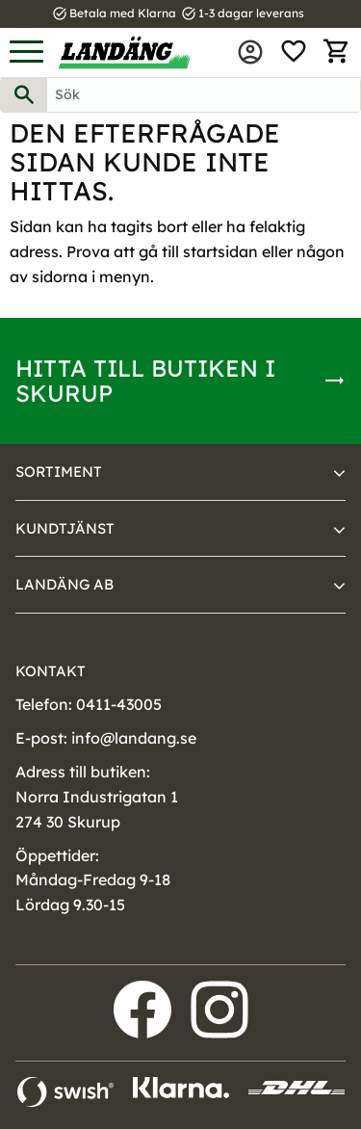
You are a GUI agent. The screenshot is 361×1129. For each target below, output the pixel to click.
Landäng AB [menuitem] (64, 584)
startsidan (220, 251)
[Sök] (24, 95)
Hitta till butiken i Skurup (145, 380)
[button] (26, 52)
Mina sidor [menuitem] (250, 52)
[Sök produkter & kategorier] (203, 95)
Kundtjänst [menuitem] (65, 528)
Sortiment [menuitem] (58, 471)
